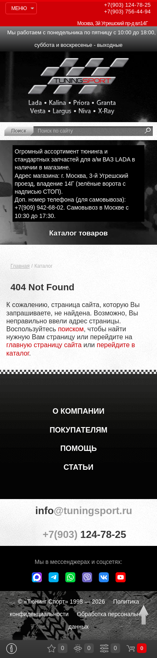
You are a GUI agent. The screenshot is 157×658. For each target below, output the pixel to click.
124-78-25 (127, 5)
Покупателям (78, 430)
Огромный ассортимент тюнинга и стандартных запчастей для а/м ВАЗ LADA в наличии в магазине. (75, 159)
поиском (71, 329)
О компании (79, 411)
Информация (11, 648)
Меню (19, 8)
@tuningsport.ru (78, 510)
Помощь (78, 448)
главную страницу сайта (44, 344)
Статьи (78, 467)
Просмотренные (78, 648)
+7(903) (78, 534)
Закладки (51, 648)
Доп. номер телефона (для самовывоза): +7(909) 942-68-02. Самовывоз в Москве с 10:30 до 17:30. (72, 207)
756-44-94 (127, 11)
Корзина (130, 648)
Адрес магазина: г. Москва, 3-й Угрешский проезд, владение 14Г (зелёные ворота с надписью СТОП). (71, 183)
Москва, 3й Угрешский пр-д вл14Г (112, 23)
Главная (20, 266)
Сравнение (104, 648)
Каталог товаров (78, 233)
